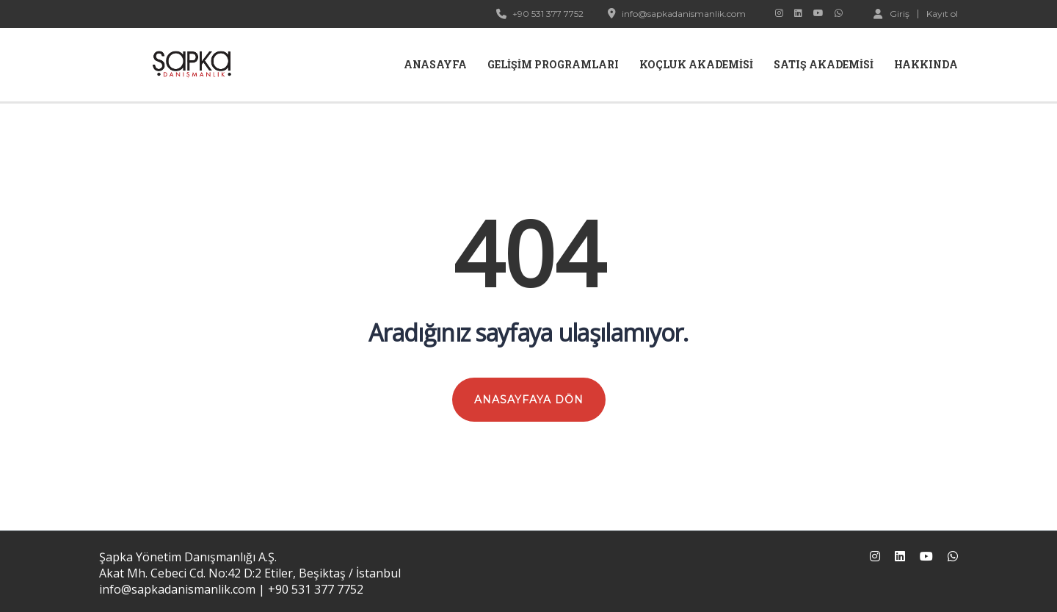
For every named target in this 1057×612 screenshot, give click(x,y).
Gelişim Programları (553, 64)
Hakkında (926, 64)
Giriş (891, 13)
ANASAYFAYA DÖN (529, 399)
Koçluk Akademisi (696, 64)
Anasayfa (435, 64)
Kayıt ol (942, 14)
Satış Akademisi (823, 64)
